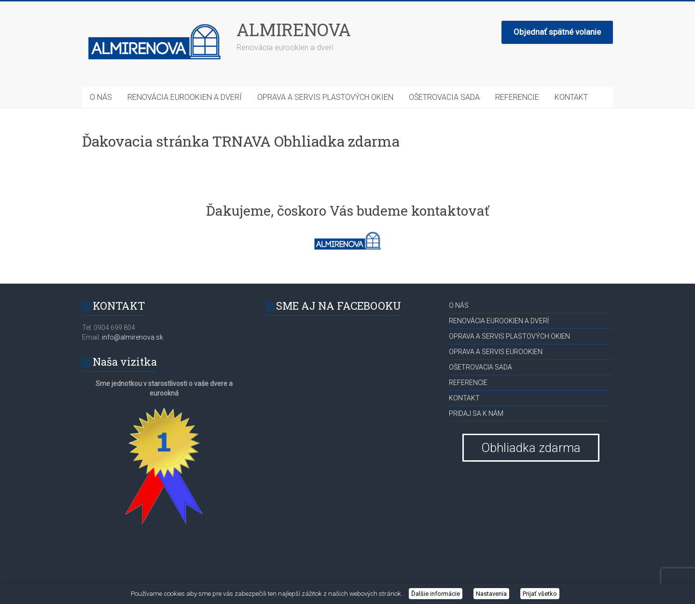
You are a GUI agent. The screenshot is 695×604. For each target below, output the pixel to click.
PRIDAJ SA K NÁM (476, 413)
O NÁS (101, 97)
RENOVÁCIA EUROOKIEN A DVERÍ (184, 97)
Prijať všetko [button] (540, 593)
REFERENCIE (517, 97)
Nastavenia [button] (491, 593)
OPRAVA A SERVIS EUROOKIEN (495, 352)
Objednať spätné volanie (557, 32)
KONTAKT (571, 97)
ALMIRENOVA (293, 29)
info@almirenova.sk (131, 337)
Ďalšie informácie (435, 593)
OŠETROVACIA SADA (444, 97)
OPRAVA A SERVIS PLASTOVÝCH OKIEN (325, 97)
